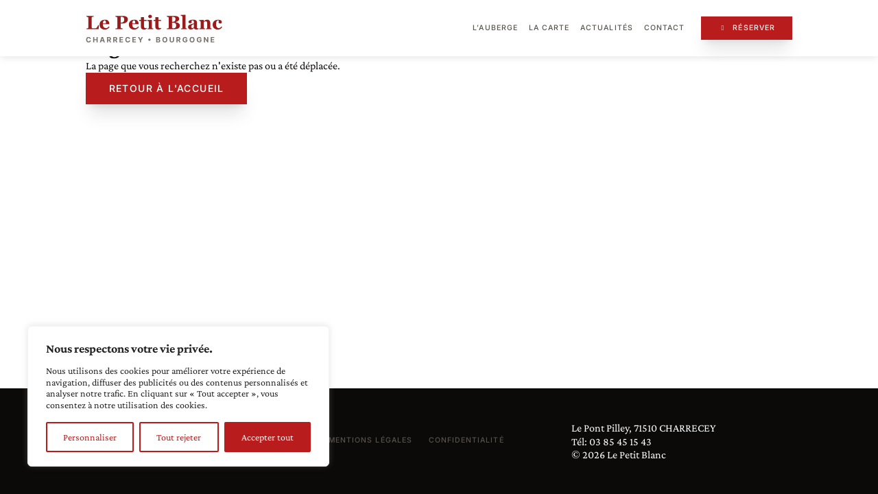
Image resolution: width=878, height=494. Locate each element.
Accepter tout (267, 437)
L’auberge (495, 27)
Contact (664, 27)
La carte (549, 27)
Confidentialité (466, 440)
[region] (178, 396)
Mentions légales (370, 440)
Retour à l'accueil (166, 88)
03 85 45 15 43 (620, 441)
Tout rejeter (178, 437)
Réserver (746, 27)
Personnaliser (90, 437)
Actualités (606, 27)
